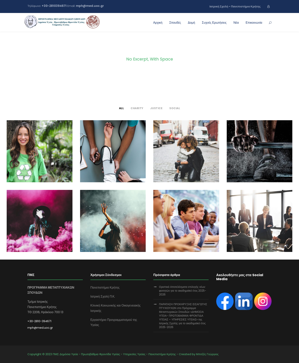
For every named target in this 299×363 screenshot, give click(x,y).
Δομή (191, 22)
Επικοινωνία (254, 22)
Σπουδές (175, 22)
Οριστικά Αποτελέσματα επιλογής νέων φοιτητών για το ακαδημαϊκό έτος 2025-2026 (182, 290)
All (121, 108)
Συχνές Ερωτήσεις (214, 22)
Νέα (236, 22)
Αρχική (157, 22)
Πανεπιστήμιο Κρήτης (105, 287)
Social (174, 108)
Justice (156, 108)
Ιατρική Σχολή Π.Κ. (102, 296)
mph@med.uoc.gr (40, 328)
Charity (137, 108)
